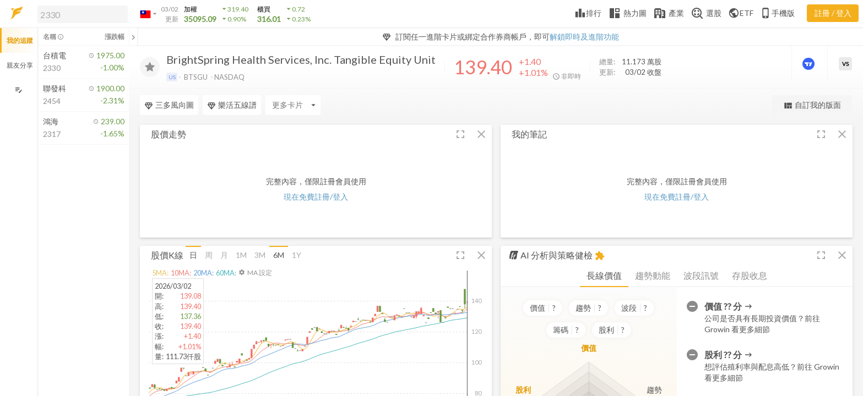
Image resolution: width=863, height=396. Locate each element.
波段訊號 (701, 275)
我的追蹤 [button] (20, 40)
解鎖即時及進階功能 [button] (584, 36)
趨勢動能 (652, 275)
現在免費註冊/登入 (316, 196)
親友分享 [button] (20, 65)
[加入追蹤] (150, 67)
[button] (80, 14)
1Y (296, 255)
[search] (82, 14)
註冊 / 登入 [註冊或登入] (833, 13)
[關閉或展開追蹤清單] (133, 37)
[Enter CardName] (167, 105)
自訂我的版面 (812, 105)
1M (241, 255)
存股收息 (749, 275)
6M (278, 255)
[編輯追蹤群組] (18, 90)
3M (259, 255)
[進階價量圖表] (809, 63)
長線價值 (604, 275)
